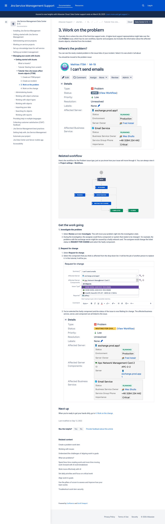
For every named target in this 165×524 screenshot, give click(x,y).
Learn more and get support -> (117, 14)
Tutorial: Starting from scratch (29, 67)
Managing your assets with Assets (26, 56)
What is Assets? (24, 63)
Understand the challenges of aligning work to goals (78, 453)
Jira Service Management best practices (28, 129)
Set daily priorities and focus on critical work (75, 474)
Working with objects (24, 104)
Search (143, 6)
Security (135, 517)
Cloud (130, 22)
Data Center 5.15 (143, 22)
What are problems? (66, 458)
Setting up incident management (25, 52)
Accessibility (18, 144)
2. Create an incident (29, 81)
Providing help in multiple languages (27, 119)
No (81, 429)
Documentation (65, 6)
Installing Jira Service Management (26, 31)
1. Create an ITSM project (30, 77)
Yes (75, 429)
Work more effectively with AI (69, 469)
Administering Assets (24, 92)
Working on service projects (24, 45)
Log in (150, 6)
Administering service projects (25, 41)
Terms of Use (123, 517)
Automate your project (22, 136)
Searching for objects (24, 111)
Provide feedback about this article (99, 429)
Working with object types (26, 100)
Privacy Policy (109, 517)
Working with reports (24, 115)
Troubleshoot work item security (70, 489)
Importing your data (23, 107)
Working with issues (66, 449)
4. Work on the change (29, 88)
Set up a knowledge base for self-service (28, 48)
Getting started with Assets (26, 60)
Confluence (70, 503)
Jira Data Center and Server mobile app (28, 140)
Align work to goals (65, 478)
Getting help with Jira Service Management (29, 132)
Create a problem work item (69, 445)
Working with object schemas (27, 96)
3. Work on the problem (30, 85)
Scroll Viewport (82, 503)
